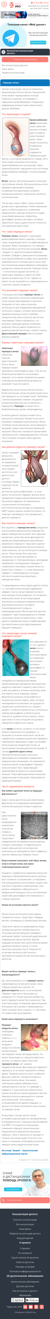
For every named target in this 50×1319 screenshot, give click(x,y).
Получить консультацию (25, 59)
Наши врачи (8, 69)
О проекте (25, 1248)
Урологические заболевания (25, 1281)
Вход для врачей (25, 1238)
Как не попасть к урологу (25, 1291)
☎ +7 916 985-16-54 (40, 3)
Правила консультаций (13, 73)
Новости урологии (25, 1262)
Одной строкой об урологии (25, 1257)
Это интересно (25, 1253)
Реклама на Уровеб (25, 1267)
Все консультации (25, 1224)
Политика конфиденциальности (25, 1271)
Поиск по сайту (14, 1200)
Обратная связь (25, 1295)
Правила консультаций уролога (24, 1233)
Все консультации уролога (15, 65)
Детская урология (25, 1286)
